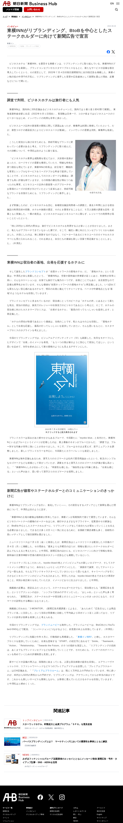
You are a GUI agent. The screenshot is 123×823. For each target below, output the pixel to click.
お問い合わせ (33, 9)
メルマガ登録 (12, 9)
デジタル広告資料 (56, 814)
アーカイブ (101, 808)
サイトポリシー (102, 821)
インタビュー (26, 17)
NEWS (75, 821)
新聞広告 (6, 811)
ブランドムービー (50, 625)
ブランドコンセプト (35, 271)
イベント (6, 818)
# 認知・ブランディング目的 (29, 46)
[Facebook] (40, 797)
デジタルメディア (9, 814)
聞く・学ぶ (77, 814)
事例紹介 (14, 17)
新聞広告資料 (55, 811)
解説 (74, 818)
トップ (5, 17)
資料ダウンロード (56, 808)
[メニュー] (117, 3)
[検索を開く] (116, 9)
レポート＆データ (79, 811)
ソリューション (8, 821)
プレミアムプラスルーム (46, 670)
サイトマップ (102, 818)
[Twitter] (51, 797)
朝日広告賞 (101, 811)
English (99, 814)
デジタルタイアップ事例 (35, 814)
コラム (75, 808)
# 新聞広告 (12, 46)
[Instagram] (62, 797)
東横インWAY (85, 637)
